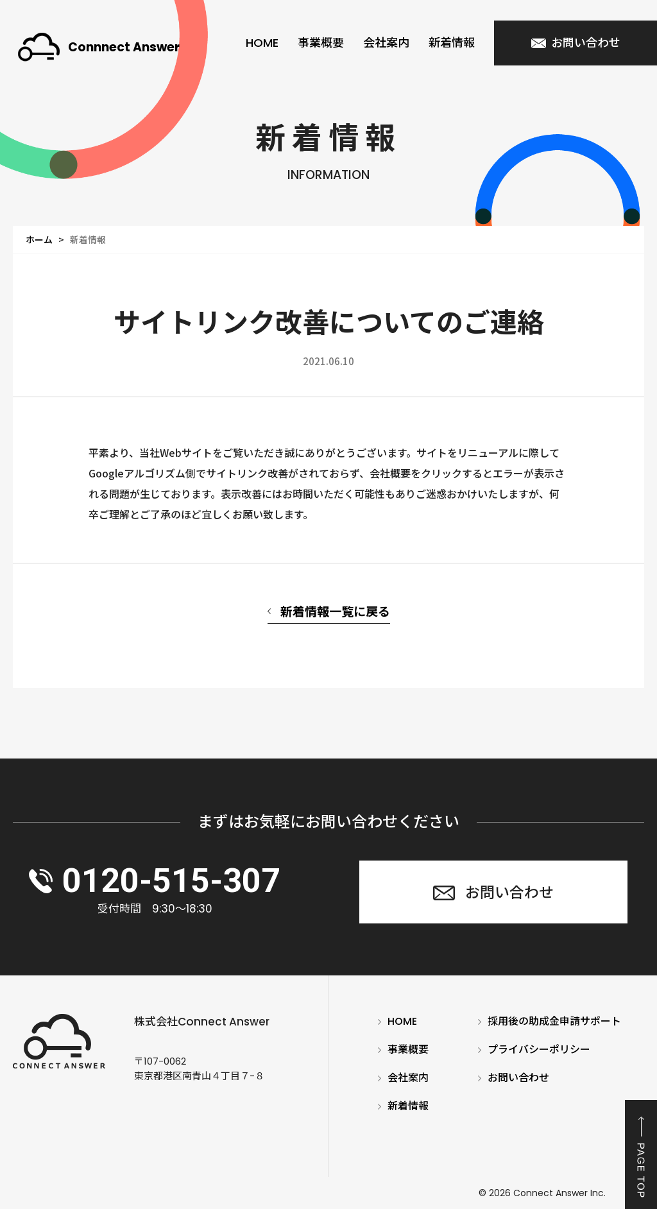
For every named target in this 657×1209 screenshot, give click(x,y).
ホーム (39, 239)
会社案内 (386, 43)
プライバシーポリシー (539, 1050)
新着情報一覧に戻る (335, 610)
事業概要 (321, 43)
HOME (262, 43)
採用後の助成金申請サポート (554, 1022)
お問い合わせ (518, 1078)
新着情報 (452, 43)
